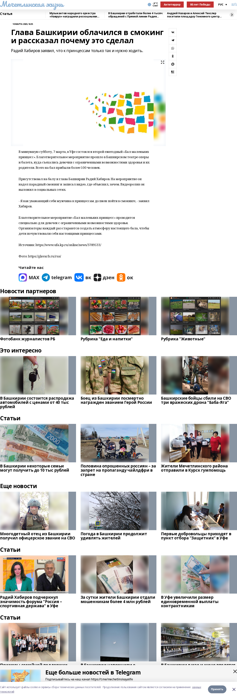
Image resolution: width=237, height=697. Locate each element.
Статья (6, 14)
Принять (217, 689)
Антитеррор (172, 4)
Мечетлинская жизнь (31, 4)
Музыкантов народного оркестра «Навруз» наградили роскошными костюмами (73, 15)
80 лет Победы (200, 4)
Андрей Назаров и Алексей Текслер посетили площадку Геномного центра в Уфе (194, 15)
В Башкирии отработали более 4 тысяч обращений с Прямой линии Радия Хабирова (135, 15)
